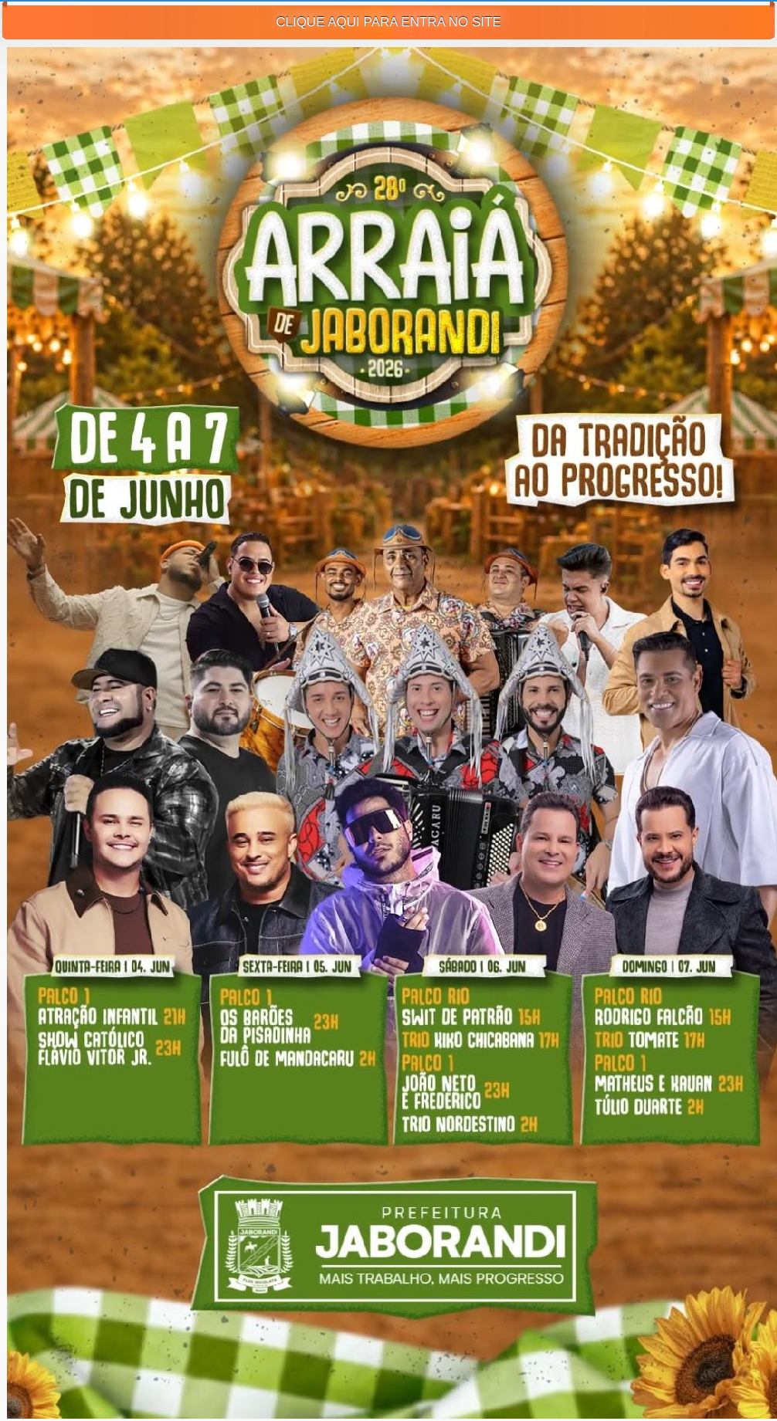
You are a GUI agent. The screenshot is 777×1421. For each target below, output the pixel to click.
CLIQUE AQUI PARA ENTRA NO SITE (388, 22)
